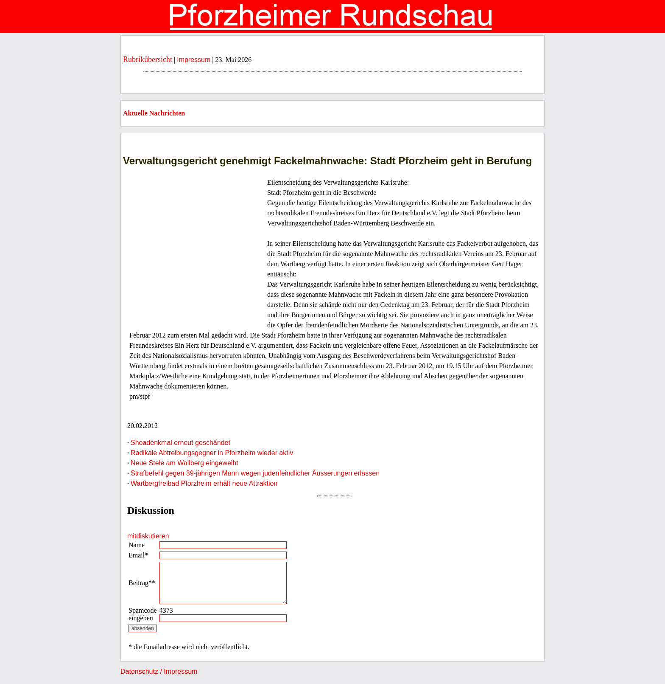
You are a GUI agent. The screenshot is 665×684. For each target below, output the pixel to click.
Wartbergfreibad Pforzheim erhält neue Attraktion (204, 483)
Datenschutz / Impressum (158, 671)
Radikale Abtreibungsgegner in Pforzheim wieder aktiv (212, 452)
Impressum (193, 59)
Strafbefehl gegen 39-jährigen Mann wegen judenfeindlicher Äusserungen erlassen (255, 473)
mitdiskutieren (148, 536)
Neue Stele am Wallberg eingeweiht (184, 463)
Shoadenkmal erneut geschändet (180, 442)
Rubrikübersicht (147, 59)
